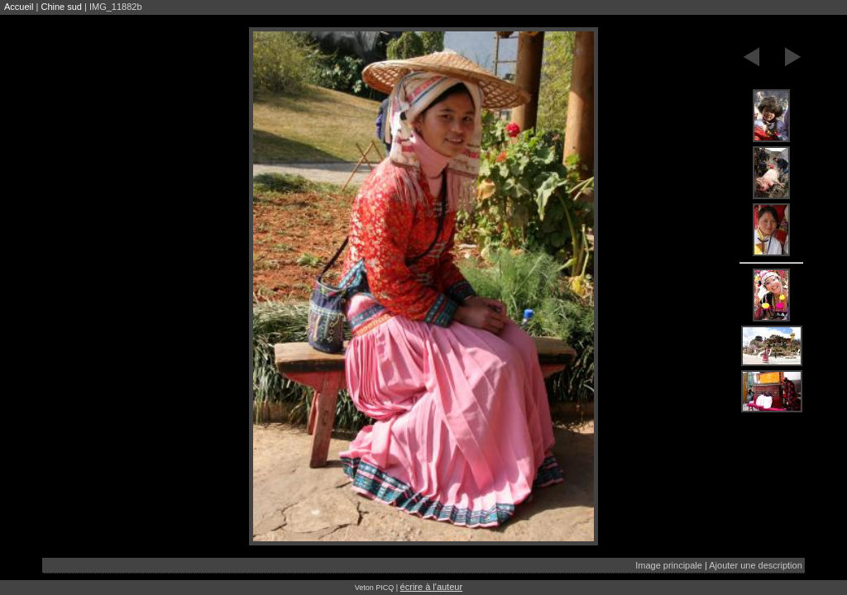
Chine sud (61, 7)
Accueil (18, 7)
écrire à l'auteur (431, 587)
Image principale (668, 565)
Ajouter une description (755, 565)
